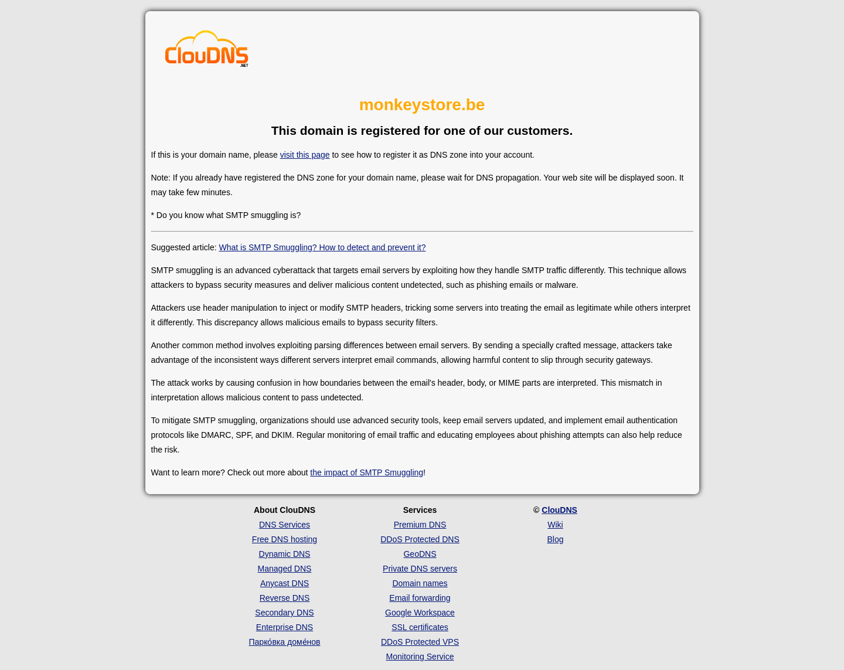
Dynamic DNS (285, 554)
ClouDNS (559, 510)
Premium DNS (420, 524)
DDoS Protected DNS (420, 539)
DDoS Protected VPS (420, 642)
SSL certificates (420, 627)
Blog (555, 539)
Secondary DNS (284, 612)
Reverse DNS (285, 598)
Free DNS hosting (284, 539)
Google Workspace (420, 612)
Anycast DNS (284, 583)
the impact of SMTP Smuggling (366, 472)
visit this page (305, 154)
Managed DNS (285, 568)
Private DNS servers (420, 568)
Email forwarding (419, 598)
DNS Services (284, 524)
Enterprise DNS (284, 627)
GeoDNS (419, 554)
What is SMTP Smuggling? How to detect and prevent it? (322, 247)
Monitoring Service (420, 656)
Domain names (419, 583)
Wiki (555, 524)
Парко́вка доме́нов (285, 642)
